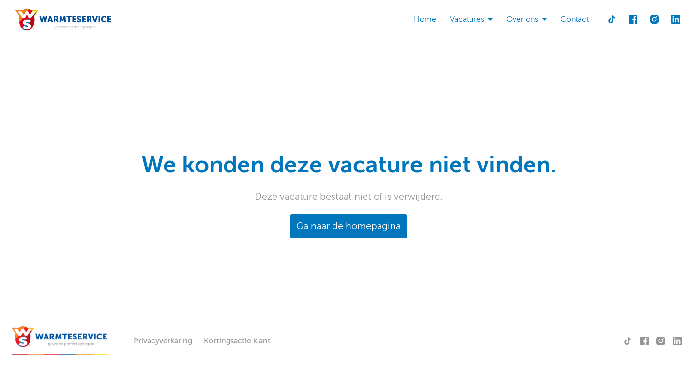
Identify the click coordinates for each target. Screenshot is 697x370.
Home (425, 19)
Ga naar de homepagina (348, 225)
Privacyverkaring (163, 341)
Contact (575, 19)
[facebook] (633, 19)
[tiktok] (611, 19)
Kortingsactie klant (237, 341)
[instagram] (654, 19)
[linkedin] (675, 19)
